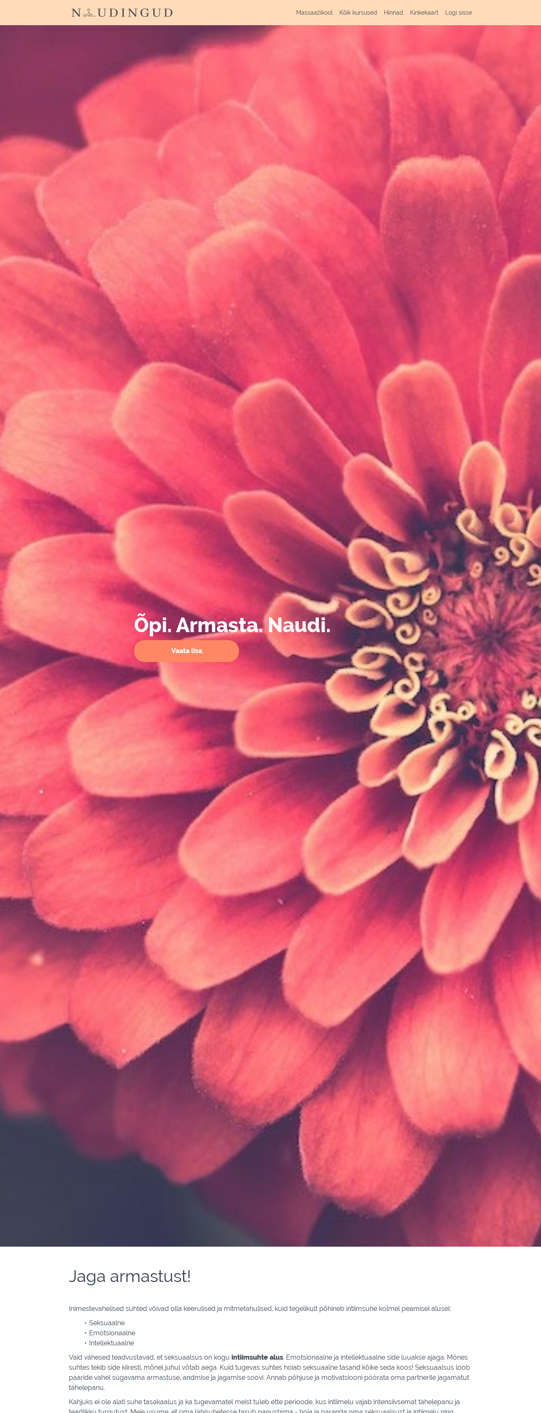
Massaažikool (314, 12)
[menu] (380, 12)
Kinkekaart (424, 12)
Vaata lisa (186, 651)
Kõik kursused (358, 12)
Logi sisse (458, 12)
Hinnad (393, 12)
